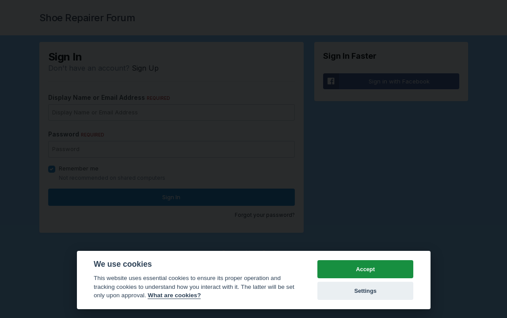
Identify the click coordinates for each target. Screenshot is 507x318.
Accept (365, 269)
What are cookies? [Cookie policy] (174, 295)
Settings (365, 291)
